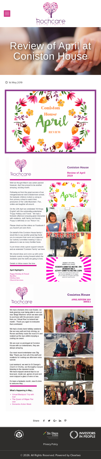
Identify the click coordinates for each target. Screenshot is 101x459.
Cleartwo (75, 455)
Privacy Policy (50, 444)
